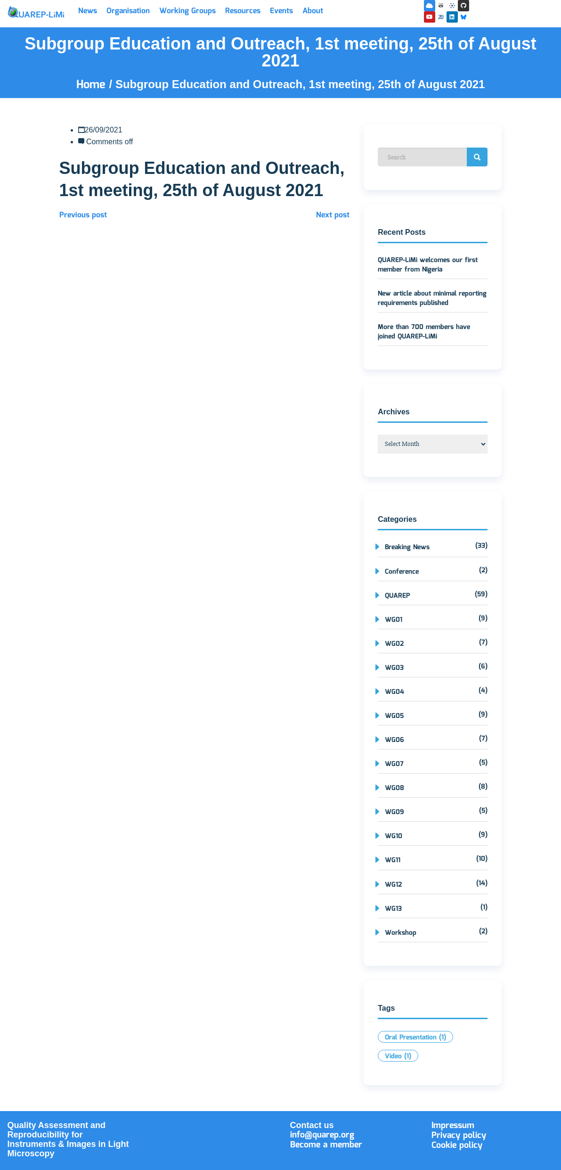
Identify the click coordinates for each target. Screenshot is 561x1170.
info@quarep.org (322, 1135)
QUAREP (397, 596)
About (312, 11)
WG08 (394, 788)
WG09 (394, 812)
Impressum (452, 1125)
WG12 (393, 885)
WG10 (393, 836)
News (87, 11)
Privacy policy (458, 1135)
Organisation (128, 11)
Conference (402, 572)
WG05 (394, 716)
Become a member (326, 1145)
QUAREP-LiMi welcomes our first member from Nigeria (428, 265)
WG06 (394, 740)
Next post (333, 215)
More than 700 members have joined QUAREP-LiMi (424, 332)
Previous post (83, 215)
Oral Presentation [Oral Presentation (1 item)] (415, 1037)
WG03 (394, 668)
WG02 (394, 644)
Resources (242, 11)
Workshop (400, 933)
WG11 (392, 860)
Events (281, 11)
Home (92, 85)
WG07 (394, 764)
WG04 (394, 692)
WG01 (393, 620)
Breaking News (407, 547)
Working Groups (187, 11)
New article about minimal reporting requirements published (432, 298)
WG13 (393, 909)
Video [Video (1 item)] (398, 1056)
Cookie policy (456, 1145)
